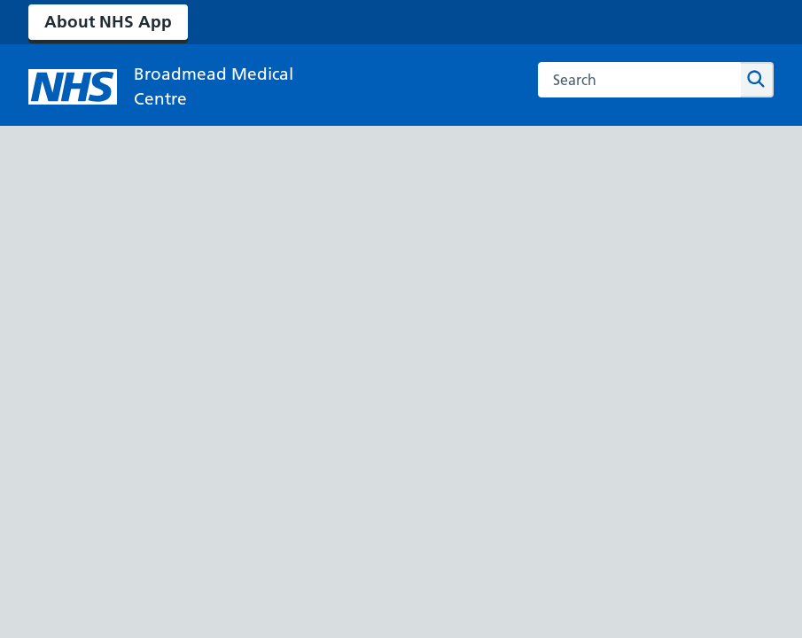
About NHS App (108, 22)
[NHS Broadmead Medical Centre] (170, 87)
